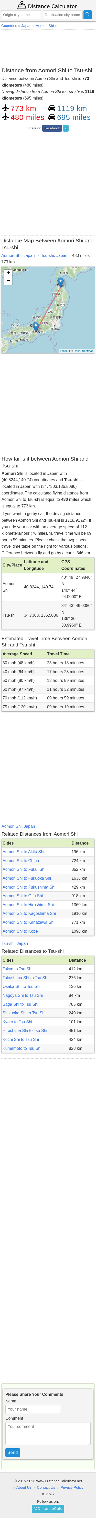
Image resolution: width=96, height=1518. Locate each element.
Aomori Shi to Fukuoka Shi (27, 878)
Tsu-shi (47, 255)
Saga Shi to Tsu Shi (20, 1004)
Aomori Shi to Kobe (20, 931)
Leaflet (64, 350)
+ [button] (8, 273)
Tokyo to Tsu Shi (17, 969)
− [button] (8, 281)
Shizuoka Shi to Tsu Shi (24, 1013)
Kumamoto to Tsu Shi (22, 1048)
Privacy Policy (71, 1487)
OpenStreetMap (83, 350)
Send (12, 1452)
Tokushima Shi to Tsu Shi (25, 978)
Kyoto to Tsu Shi (17, 1022)
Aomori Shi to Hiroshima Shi (28, 905)
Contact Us (46, 1487)
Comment (14, 1418)
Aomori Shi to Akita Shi (23, 852)
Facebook (52, 128)
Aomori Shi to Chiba (21, 861)
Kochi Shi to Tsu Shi (21, 1039)
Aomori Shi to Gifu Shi (23, 896)
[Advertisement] (48, 47)
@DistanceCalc (48, 1509)
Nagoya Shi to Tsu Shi (23, 995)
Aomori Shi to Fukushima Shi (29, 887)
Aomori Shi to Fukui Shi (24, 869)
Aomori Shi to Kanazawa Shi (29, 922)
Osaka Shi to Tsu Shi (21, 986)
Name (10, 1401)
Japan (29, 255)
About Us (23, 1487)
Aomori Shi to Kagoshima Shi (29, 913)
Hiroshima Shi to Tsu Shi (25, 1030)
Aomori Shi (11, 255)
